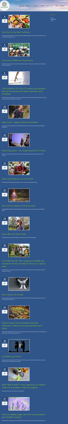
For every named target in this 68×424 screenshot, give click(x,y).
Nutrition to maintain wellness (16, 32)
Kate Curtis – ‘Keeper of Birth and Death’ (20, 122)
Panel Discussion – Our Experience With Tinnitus (24, 150)
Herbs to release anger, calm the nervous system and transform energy (23, 416)
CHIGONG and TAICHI (11, 356)
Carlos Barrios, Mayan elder (14, 234)
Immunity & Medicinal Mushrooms (17, 60)
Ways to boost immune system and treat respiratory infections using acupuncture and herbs (22, 326)
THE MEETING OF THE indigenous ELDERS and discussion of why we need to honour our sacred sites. (23, 264)
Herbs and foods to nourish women (18, 178)
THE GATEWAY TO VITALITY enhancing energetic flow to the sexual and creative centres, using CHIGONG (24, 91)
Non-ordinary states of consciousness (18, 205)
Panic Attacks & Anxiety (12, 294)
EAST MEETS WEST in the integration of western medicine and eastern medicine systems (24, 386)
